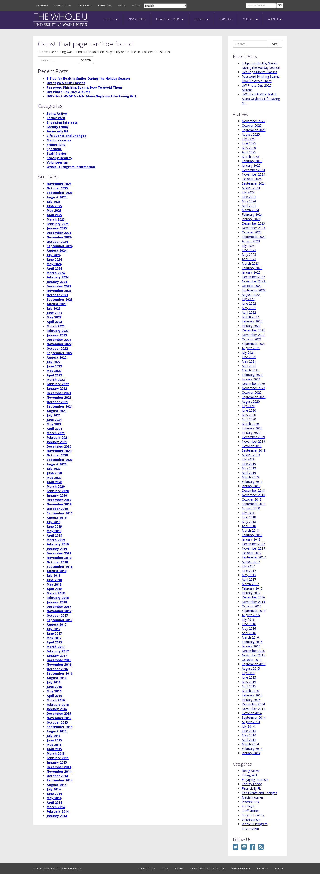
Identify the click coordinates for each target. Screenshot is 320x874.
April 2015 (54, 749)
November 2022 (59, 344)
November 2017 (59, 611)
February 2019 (58, 544)
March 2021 (56, 433)
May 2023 (54, 317)
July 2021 (53, 415)
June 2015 (54, 740)
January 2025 (57, 228)
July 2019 (53, 522)
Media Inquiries (59, 140)
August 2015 (56, 731)
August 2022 (56, 357)
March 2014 (56, 807)
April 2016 (54, 696)
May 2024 (54, 264)
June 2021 (54, 420)
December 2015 (59, 713)
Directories (62, 5)
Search (86, 60)
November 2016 (59, 664)
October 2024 (57, 241)
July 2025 (53, 201)
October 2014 (57, 776)
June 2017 (54, 633)
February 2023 (58, 331)
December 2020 (59, 446)
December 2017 (59, 606)
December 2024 (59, 233)
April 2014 (54, 802)
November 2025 (59, 184)
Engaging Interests (62, 122)
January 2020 (57, 495)
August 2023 (56, 304)
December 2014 (59, 767)
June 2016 (54, 687)
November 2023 (59, 290)
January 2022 (57, 388)
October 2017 (57, 615)
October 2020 (57, 455)
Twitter (235, 847)
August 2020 (56, 464)
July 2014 (53, 789)
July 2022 (53, 362)
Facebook (252, 847)
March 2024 (56, 273)
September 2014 (59, 780)
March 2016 (56, 700)
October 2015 (57, 722)
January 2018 (57, 602)
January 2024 (57, 282)
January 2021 (57, 442)
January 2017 (57, 655)
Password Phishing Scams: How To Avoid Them (84, 87)
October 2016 (57, 669)
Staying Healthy (59, 158)
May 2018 (54, 584)
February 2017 (58, 651)
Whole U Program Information (71, 167)
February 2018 (58, 598)
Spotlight (54, 149)
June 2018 (54, 580)
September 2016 (59, 673)
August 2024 (56, 250)
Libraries (104, 5)
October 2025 (57, 188)
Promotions (56, 144)
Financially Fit (57, 131)
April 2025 (54, 215)
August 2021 (56, 411)
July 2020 (53, 468)
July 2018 (53, 575)
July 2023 (53, 308)
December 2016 (59, 660)
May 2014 (54, 798)
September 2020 (59, 460)
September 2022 (59, 353)
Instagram (244, 847)
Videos (250, 19)
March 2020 (56, 486)
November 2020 (59, 451)
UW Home (42, 5)
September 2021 (59, 406)
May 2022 (54, 371)
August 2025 (56, 197)
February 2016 (58, 704)
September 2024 (59, 246)
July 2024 (53, 255)
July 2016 (53, 682)
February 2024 (58, 277)
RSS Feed (261, 847)
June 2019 (54, 526)
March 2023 (56, 326)
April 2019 (54, 535)
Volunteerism (57, 162)
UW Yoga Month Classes (66, 83)
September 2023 (59, 299)
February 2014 (58, 811)
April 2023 (54, 322)
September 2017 (59, 620)
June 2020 (54, 473)
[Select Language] (165, 5)
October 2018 (57, 562)
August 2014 (56, 785)
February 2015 (58, 758)
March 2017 (56, 647)
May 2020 (54, 477)
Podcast (226, 19)
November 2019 (59, 504)
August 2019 (56, 517)
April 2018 (54, 589)
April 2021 (54, 428)
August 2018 (56, 571)
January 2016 (57, 709)
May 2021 (54, 424)
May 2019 (54, 531)
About (275, 19)
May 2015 (54, 744)
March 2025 (56, 219)
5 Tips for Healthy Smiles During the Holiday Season (88, 78)
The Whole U (60, 20)
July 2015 (53, 736)
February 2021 (58, 437)
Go (280, 5)
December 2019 (59, 500)
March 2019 (56, 540)
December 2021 (59, 393)
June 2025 (54, 206)
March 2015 (56, 753)
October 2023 (57, 295)
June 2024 (54, 259)
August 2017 (56, 624)
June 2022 (54, 366)
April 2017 (54, 642)
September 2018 (59, 566)
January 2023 (57, 335)
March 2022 (56, 379)
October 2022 (57, 348)
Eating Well (56, 118)
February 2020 (58, 491)
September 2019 (59, 513)
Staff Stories (57, 153)
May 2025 (54, 210)
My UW (136, 5)
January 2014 (57, 816)
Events (201, 19)
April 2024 (54, 268)
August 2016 (56, 678)
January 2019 (57, 549)
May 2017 (54, 638)
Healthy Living (170, 19)
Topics (110, 19)
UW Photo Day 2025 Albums (68, 92)
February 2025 (58, 224)
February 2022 (58, 384)
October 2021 (57, 402)
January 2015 (57, 762)
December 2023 (59, 286)
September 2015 (59, 727)
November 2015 (59, 718)
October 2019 (57, 509)
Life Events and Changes (66, 136)
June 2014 (54, 793)
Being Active (57, 113)
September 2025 (59, 193)
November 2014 (59, 771)
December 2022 (59, 339)
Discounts (137, 19)
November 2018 (59, 558)
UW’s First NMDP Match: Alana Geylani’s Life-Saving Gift (91, 96)
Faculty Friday (58, 127)
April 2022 (54, 375)
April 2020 (54, 482)
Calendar (85, 5)
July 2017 (53, 629)
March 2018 (56, 593)
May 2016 (54, 691)
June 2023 (54, 313)
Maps (121, 5)
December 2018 (59, 553)
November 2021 (59, 397)
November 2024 (59, 237)
